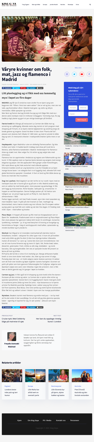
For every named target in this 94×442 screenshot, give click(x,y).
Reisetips (70, 4)
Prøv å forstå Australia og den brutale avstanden (82, 392)
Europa (45, 4)
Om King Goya (33, 420)
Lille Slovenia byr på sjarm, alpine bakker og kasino (57, 392)
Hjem (19, 420)
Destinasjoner (56, 386)
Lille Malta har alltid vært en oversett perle (33, 392)
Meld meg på (81, 120)
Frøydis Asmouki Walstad (10, 84)
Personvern (74, 420)
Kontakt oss (61, 420)
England (7, 386)
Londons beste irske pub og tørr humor (11, 392)
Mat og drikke (36, 4)
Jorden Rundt (54, 4)
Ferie (77, 4)
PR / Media (47, 420)
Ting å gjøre (25, 4)
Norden (62, 4)
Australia (78, 386)
